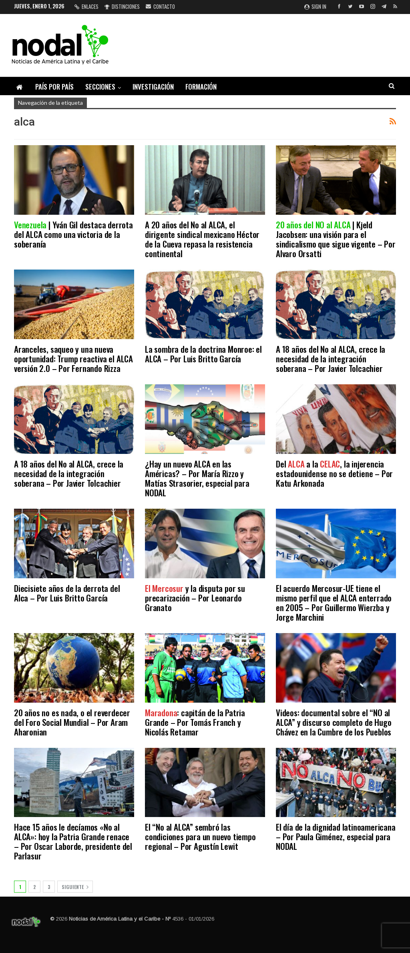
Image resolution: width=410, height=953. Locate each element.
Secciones (100, 87)
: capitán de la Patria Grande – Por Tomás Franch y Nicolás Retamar (195, 722)
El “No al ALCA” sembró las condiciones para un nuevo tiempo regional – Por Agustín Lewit (200, 836)
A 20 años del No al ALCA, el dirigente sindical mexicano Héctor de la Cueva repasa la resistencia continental (202, 239)
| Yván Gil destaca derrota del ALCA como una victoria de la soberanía (73, 234)
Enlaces (86, 6)
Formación (201, 87)
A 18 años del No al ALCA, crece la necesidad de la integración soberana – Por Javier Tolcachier (330, 358)
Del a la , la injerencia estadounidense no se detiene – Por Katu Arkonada (334, 473)
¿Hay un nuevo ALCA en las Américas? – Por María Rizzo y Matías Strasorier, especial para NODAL (197, 478)
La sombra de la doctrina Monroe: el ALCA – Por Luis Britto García (203, 354)
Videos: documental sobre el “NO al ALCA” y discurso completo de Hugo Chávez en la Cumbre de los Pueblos (333, 722)
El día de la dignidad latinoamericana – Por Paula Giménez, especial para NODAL (336, 836)
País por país (54, 87)
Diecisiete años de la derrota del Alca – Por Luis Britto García (67, 593)
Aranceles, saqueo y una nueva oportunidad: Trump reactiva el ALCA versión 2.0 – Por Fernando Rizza (73, 358)
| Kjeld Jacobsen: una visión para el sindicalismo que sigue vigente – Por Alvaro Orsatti (336, 239)
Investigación (153, 87)
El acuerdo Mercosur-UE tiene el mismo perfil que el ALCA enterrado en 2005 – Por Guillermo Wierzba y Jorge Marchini (334, 602)
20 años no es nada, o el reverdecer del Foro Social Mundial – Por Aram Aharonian (72, 722)
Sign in (315, 6)
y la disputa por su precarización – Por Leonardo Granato (195, 597)
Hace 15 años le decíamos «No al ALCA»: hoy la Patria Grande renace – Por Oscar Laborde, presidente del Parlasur (73, 841)
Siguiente (75, 886)
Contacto (160, 6)
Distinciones (122, 6)
